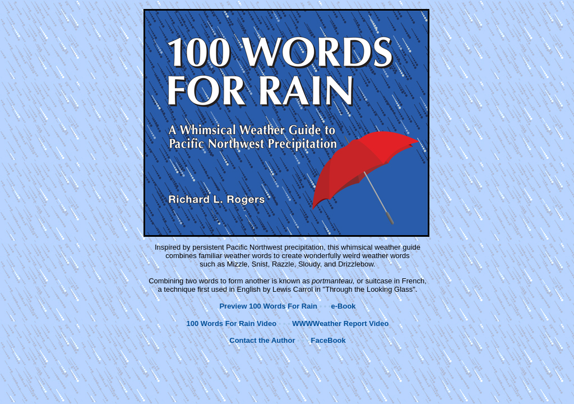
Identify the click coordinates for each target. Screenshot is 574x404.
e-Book (343, 306)
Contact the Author (262, 340)
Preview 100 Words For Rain (268, 306)
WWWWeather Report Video (340, 323)
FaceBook (328, 340)
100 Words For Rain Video (232, 323)
